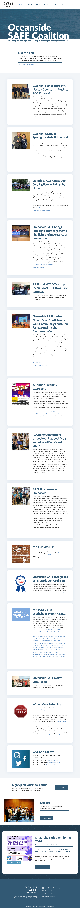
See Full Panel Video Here (40, 368)
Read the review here (55, 735)
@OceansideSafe (51, 764)
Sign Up (61, 787)
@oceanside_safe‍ (53, 760)
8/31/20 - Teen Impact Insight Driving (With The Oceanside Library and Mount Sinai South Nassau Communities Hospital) (48, 632)
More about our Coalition (26, 64)
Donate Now (47, 818)
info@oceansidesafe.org (51, 888)
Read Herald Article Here (40, 365)
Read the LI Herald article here (42, 210)
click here (38, 207)
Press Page (41, 685)
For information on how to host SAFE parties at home (49, 412)
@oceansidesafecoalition (54, 762)
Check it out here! (60, 721)
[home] (8, 4)
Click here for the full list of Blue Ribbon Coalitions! (48, 593)
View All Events (42, 867)
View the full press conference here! (43, 264)
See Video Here (37, 362)
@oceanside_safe (49, 891)
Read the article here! (39, 267)
